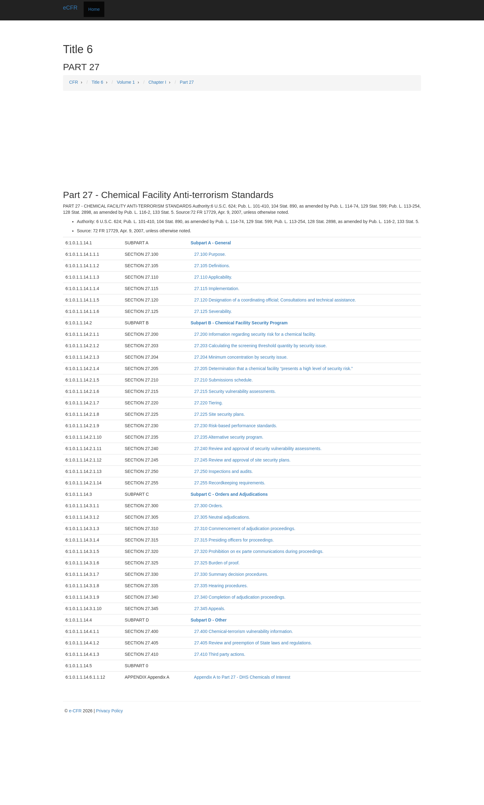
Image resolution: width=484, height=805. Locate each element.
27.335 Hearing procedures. (221, 585)
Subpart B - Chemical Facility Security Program (238, 322)
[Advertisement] (242, 140)
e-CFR (75, 710)
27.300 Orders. (208, 505)
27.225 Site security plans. (219, 414)
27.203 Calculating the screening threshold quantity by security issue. (260, 345)
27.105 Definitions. (212, 265)
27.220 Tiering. (208, 402)
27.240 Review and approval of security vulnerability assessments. (257, 448)
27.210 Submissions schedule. (223, 379)
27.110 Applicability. (213, 277)
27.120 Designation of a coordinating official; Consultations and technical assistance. (275, 299)
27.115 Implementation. (216, 288)
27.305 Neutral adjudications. (222, 517)
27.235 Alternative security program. (228, 437)
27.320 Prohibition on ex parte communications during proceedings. (258, 551)
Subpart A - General (210, 242)
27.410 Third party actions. (219, 654)
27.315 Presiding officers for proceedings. (234, 539)
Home (94, 9)
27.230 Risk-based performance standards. (235, 425)
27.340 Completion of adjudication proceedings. (240, 597)
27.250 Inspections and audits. (223, 471)
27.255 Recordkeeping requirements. (229, 482)
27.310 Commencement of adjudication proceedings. (244, 528)
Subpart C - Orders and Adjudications (229, 494)
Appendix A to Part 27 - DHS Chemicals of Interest (242, 677)
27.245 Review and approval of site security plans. (242, 459)
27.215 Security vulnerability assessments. (235, 391)
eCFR (70, 8)
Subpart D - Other (208, 619)
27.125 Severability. (213, 311)
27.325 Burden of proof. (217, 562)
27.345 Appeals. (209, 608)
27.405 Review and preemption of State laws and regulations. (253, 642)
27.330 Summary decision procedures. (231, 574)
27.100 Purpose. (210, 254)
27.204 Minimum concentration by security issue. (241, 357)
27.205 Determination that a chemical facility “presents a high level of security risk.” (273, 368)
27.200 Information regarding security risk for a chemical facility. (255, 334)
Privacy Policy (109, 710)
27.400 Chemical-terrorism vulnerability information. (243, 631)
